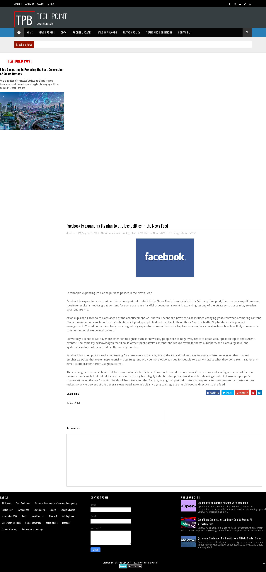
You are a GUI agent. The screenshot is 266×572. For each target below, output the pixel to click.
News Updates (47, 32)
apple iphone (52, 522)
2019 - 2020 (133, 562)
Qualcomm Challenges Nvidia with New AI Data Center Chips (229, 538)
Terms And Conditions (159, 32)
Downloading (39, 509)
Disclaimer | (145, 562)
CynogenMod (23, 509)
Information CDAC (10, 516)
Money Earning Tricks (11, 522)
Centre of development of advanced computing (56, 503)
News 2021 (159, 233)
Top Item (50, 3)
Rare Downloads (107, 32)
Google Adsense (68, 509)
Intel (24, 516)
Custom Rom (7, 509)
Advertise (18, 3)
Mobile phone (68, 516)
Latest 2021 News (142, 233)
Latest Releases (38, 516)
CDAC (64, 32)
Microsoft (53, 516)
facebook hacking (10, 529)
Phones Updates (82, 32)
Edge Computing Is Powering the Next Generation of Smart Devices (31, 71)
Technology (173, 233)
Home (30, 32)
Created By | (109, 562)
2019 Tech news (23, 503)
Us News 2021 (189, 233)
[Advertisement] (166, 77)
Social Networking (33, 522)
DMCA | (154, 562)
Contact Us (29, 3)
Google (53, 509)
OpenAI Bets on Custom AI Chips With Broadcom (222, 503)
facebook (66, 522)
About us (40, 3)
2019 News (6, 503)
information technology (118, 233)
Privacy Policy (131, 32)
